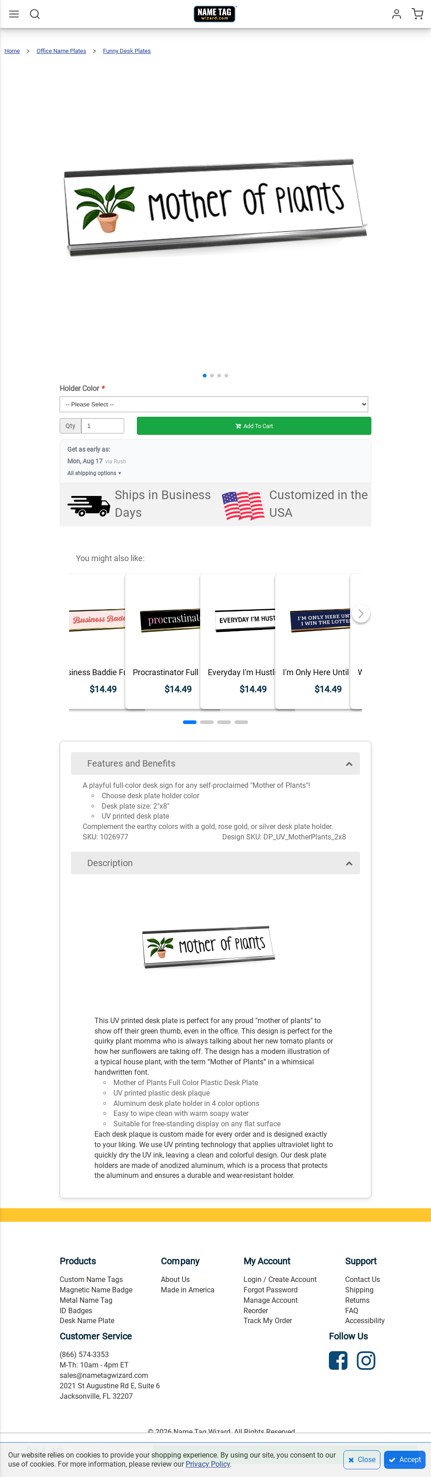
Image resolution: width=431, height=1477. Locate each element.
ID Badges (76, 1310)
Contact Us (362, 1279)
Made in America (188, 1290)
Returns (357, 1300)
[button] (204, 375)
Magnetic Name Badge (96, 1290)
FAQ (351, 1310)
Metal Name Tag (86, 1300)
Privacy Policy (208, 1464)
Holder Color (82, 388)
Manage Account (271, 1300)
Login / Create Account (280, 1279)
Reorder (256, 1310)
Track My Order (268, 1320)
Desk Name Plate (87, 1320)
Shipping (359, 1290)
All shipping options (94, 473)
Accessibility (365, 1320)
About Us (175, 1279)
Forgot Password (271, 1290)
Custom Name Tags (91, 1279)
